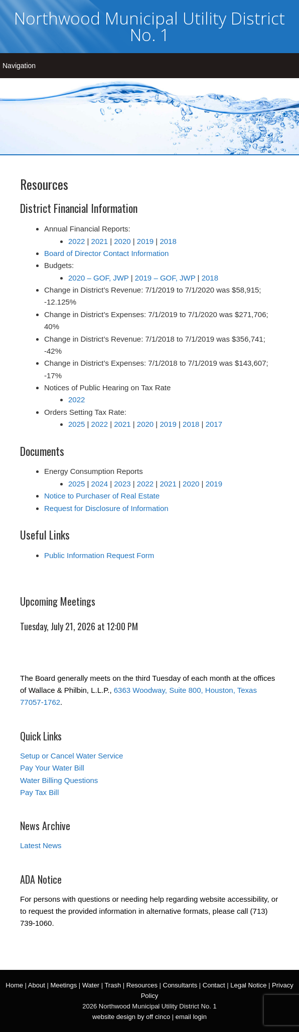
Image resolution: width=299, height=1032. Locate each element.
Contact (214, 985)
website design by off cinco (131, 1016)
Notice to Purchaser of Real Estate (102, 495)
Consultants (180, 985)
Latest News (41, 845)
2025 (76, 424)
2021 (99, 241)
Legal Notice (248, 985)
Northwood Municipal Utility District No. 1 (149, 26)
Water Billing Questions (59, 780)
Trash (112, 985)
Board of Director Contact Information (106, 253)
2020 (122, 241)
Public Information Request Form (99, 555)
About (36, 985)
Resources (142, 985)
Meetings (63, 985)
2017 (214, 424)
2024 (99, 483)
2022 (76, 241)
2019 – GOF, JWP (165, 278)
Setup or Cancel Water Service (71, 755)
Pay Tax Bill (39, 792)
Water (90, 985)
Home (14, 985)
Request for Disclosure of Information (106, 508)
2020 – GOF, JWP (98, 278)
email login (191, 1016)
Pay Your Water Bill (52, 767)
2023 (122, 483)
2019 (145, 241)
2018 (168, 241)
